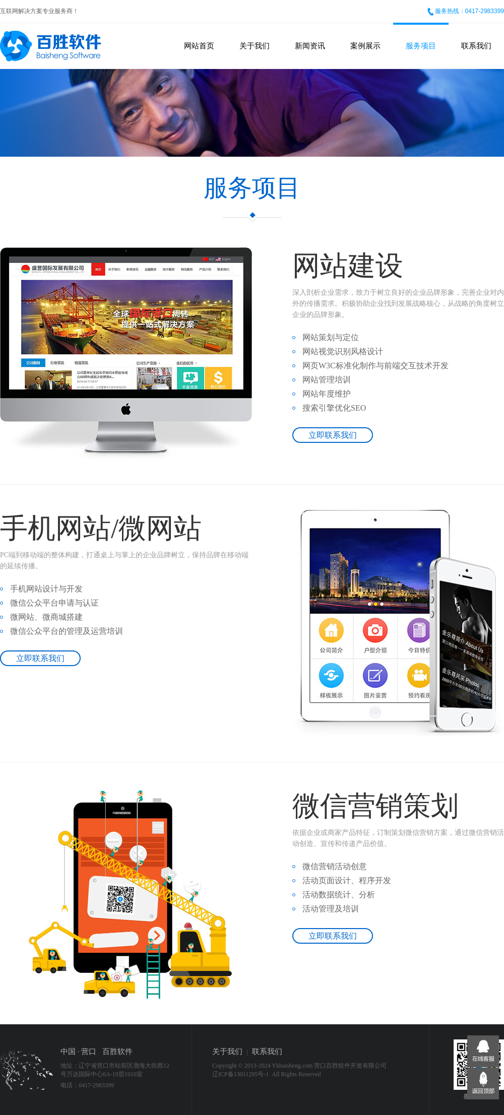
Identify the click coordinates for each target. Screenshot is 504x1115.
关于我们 (254, 46)
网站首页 (199, 46)
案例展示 (365, 46)
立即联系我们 (332, 435)
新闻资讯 (310, 46)
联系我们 (476, 46)
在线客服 (483, 1051)
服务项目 (421, 46)
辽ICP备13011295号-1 (240, 1074)
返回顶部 (483, 1083)
